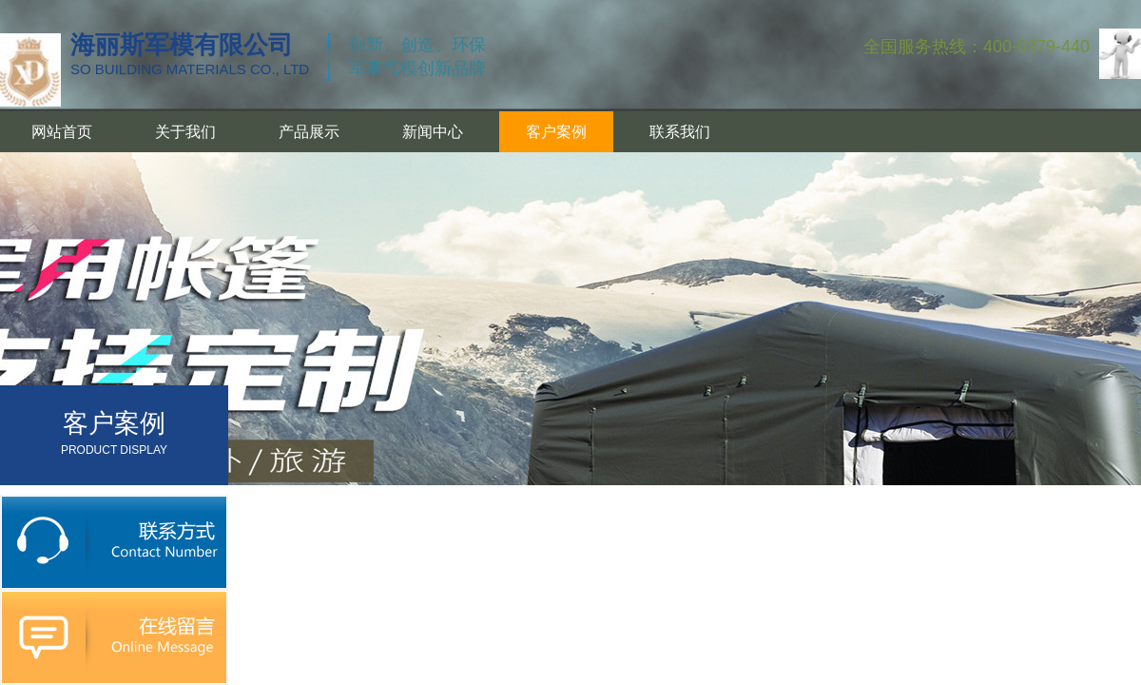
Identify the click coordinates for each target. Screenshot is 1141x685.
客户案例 (556, 132)
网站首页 (61, 132)
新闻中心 (432, 132)
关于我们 (185, 132)
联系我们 (679, 132)
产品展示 (309, 132)
